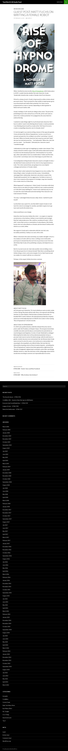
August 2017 (6, 522)
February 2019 (6, 466)
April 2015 (5, 608)
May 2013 (5, 679)
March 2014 (6, 648)
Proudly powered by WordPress (10, 749)
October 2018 (6, 479)
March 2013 (6, 685)
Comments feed (7, 738)
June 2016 (5, 565)
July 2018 (5, 488)
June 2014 (5, 639)
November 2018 (7, 476)
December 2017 (7, 509)
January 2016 (6, 580)
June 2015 (5, 602)
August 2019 (6, 448)
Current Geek (6, 702)
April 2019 (5, 460)
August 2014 (6, 632)
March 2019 (6, 463)
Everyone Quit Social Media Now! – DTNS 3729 (15, 403)
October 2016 (6, 552)
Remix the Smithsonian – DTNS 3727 (12, 409)
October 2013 (6, 663)
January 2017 (6, 543)
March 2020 (6, 426)
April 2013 (5, 682)
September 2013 (7, 666)
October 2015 (6, 589)
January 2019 (6, 469)
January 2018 (6, 506)
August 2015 (6, 595)
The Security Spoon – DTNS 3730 (12, 397)
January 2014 (6, 654)
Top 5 (4, 720)
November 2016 (7, 549)
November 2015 (7, 586)
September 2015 (7, 592)
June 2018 (5, 491)
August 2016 (6, 559)
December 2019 (7, 436)
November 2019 (7, 439)
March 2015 (6, 611)
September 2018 (7, 482)
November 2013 (7, 660)
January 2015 (6, 617)
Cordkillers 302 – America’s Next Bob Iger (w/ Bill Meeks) (18, 400)
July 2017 (5, 525)
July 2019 (5, 451)
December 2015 (7, 583)
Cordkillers (5, 699)
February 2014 (6, 651)
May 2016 (5, 568)
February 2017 (6, 540)
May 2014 (5, 642)
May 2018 (5, 494)
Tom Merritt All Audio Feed (12, 2)
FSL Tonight (6, 711)
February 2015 (6, 614)
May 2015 (5, 605)
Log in (4, 732)
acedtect (29, 18)
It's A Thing (6, 714)
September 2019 (7, 445)
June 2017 (5, 528)
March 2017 (6, 537)
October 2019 (6, 442)
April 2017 (5, 534)
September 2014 (7, 629)
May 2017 (5, 531)
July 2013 (5, 672)
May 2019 (5, 457)
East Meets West (7, 708)
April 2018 (5, 497)
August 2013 (6, 669)
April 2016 (5, 571)
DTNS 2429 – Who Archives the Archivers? (34, 374)
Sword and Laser (19, 8)
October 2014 (6, 626)
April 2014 (5, 645)
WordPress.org (7, 741)
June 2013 (5, 675)
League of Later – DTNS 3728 (10, 406)
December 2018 (7, 472)
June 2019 (5, 454)
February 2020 (6, 429)
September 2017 (7, 519)
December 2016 (7, 546)
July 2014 (5, 635)
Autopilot (5, 696)
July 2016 (5, 562)
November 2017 (7, 512)
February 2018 (6, 503)
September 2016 (7, 556)
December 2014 (7, 620)
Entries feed (6, 735)
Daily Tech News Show (9, 705)
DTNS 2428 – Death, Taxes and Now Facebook (34, 367)
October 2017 (6, 516)
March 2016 (6, 574)
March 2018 (6, 500)
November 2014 (7, 623)
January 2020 (6, 432)
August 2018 (6, 485)
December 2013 (7, 657)
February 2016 (6, 577)
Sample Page (60, 2)
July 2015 (5, 599)
